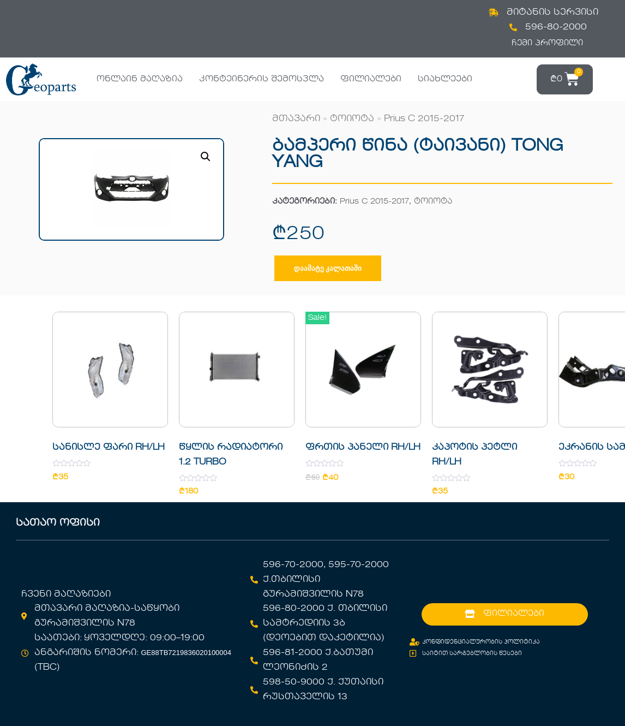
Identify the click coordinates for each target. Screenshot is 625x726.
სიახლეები (445, 79)
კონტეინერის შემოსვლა (261, 79)
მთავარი (296, 119)
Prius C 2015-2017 (424, 119)
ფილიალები (370, 79)
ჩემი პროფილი (547, 43)
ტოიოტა (352, 119)
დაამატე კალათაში (328, 268)
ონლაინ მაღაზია (140, 79)
